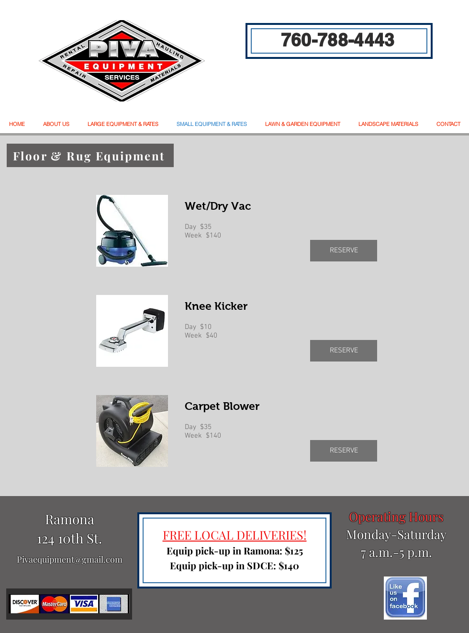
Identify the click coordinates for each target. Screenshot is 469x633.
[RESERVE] (343, 250)
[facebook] (405, 598)
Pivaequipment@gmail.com (70, 559)
